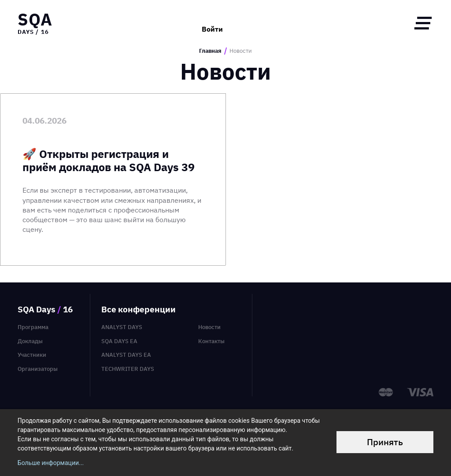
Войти (212, 22)
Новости (209, 327)
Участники (32, 355)
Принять (385, 442)
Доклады (30, 341)
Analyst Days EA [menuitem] (126, 355)
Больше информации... (51, 462)
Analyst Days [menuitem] (121, 327)
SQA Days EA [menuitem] (119, 341)
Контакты (211, 341)
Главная (210, 51)
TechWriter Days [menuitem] (127, 369)
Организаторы (38, 369)
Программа (33, 327)
